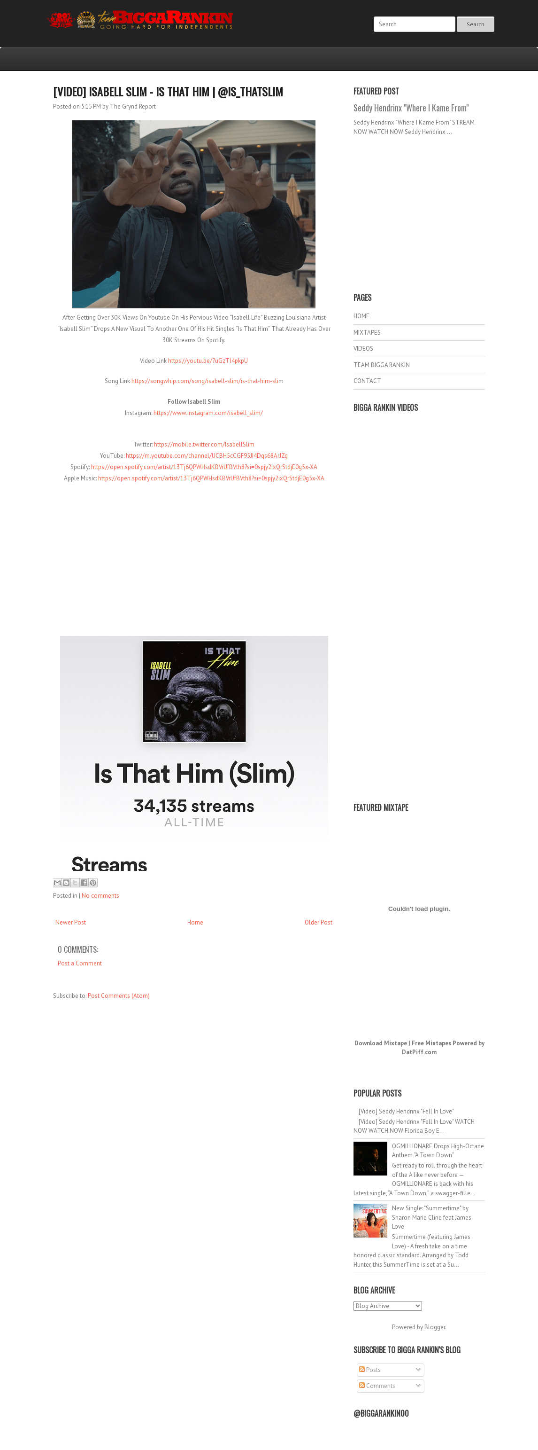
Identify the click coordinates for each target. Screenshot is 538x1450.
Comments (377, 1386)
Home (195, 922)
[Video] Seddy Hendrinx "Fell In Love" (406, 1111)
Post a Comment (80, 963)
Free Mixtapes (431, 1043)
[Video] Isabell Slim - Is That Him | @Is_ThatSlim (168, 91)
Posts (370, 1370)
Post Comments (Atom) (119, 996)
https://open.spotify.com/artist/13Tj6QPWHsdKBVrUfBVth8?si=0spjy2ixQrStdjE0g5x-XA (204, 467)
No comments (100, 896)
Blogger (434, 1327)
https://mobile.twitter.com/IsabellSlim (204, 444)
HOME (361, 316)
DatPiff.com (419, 1052)
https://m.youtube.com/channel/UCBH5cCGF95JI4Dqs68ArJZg (207, 456)
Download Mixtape (380, 1043)
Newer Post (70, 922)
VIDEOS (363, 349)
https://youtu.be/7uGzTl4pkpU (208, 361)
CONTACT (367, 381)
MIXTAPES (367, 333)
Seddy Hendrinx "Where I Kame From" (411, 108)
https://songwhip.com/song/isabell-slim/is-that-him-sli (204, 381)
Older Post (318, 922)
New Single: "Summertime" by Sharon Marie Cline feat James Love (431, 1217)
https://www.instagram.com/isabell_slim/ (208, 413)
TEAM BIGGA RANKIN (382, 365)
